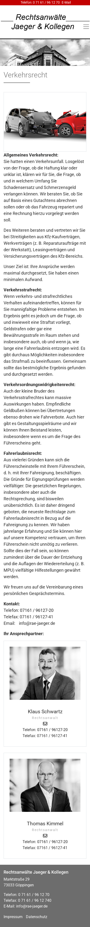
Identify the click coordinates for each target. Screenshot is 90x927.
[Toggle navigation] (86, 27)
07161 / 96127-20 (37, 610)
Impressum (13, 916)
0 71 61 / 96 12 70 (46, 2)
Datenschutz (36, 916)
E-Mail (66, 2)
